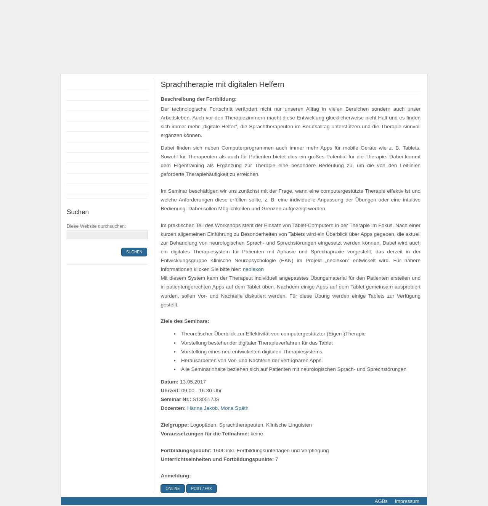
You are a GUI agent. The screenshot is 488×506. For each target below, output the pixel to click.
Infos (74, 158)
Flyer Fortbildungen (92, 106)
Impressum (406, 501)
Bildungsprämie (87, 137)
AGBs (381, 501)
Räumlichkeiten (87, 147)
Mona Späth (235, 408)
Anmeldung (82, 126)
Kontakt (78, 179)
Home (76, 85)
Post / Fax (201, 489)
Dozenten (80, 116)
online (172, 489)
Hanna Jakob (202, 408)
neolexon (253, 269)
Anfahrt (77, 168)
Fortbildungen (85, 95)
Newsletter (82, 189)
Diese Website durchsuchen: (96, 226)
